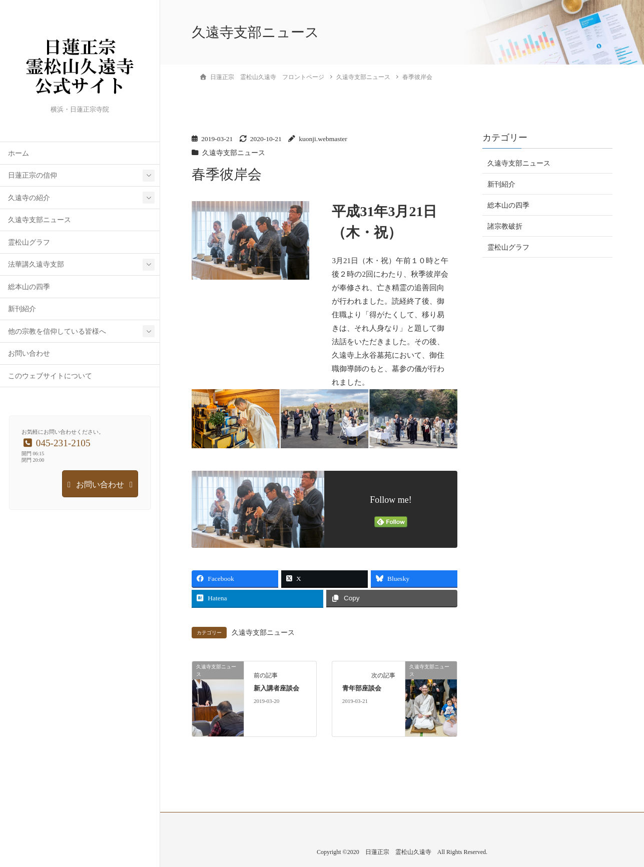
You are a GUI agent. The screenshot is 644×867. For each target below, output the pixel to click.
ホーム (18, 153)
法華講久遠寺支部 (36, 264)
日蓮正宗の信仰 (32, 175)
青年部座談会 (361, 688)
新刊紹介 (22, 309)
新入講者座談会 (276, 688)
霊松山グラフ (29, 242)
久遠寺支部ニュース (39, 220)
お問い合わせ (29, 353)
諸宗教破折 (504, 226)
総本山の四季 (29, 287)
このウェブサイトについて (50, 376)
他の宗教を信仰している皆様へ (57, 331)
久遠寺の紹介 (29, 198)
